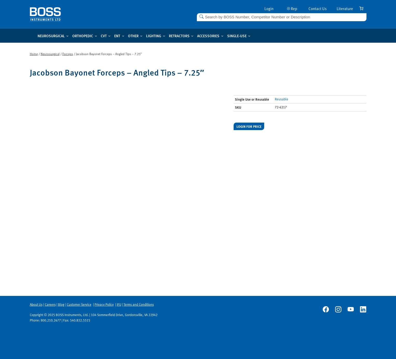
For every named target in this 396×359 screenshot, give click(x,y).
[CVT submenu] (109, 36)
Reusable (281, 99)
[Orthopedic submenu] (96, 36)
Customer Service (79, 304)
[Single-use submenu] (249, 36)
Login (268, 8)
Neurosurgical (50, 54)
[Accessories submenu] (222, 36)
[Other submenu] (141, 36)
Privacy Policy (104, 304)
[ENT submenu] (123, 36)
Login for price (249, 126)
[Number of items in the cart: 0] (361, 8)
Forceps (67, 54)
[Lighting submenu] (164, 36)
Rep (292, 8)
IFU (119, 304)
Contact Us (317, 8)
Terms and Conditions (139, 304)
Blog (61, 304)
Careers (50, 304)
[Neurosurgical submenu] (67, 36)
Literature (345, 8)
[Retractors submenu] (192, 36)
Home (34, 54)
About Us (36, 304)
